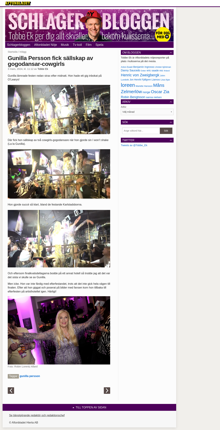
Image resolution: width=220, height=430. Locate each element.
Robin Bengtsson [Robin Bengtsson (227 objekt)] (133, 97)
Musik (65, 44)
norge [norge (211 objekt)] (146, 92)
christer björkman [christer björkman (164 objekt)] (163, 67)
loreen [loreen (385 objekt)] (128, 85)
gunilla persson (30, 376)
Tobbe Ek (42, 69)
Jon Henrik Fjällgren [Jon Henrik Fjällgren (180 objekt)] (140, 79)
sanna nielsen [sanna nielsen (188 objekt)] (154, 97)
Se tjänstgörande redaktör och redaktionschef (37, 415)
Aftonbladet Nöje (45, 44)
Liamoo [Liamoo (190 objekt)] (156, 79)
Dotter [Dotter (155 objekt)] (143, 71)
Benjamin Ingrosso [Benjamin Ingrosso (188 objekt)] (143, 67)
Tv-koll (77, 44)
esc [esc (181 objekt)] (161, 70)
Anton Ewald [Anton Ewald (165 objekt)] (127, 67)
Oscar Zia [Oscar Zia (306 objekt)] (160, 91)
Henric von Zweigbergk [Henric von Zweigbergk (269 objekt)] (140, 75)
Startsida (13, 51)
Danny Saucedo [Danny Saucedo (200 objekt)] (130, 70)
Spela (99, 44)
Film (89, 44)
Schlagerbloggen (18, 44)
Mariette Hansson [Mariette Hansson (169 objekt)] (144, 86)
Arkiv (123, 106)
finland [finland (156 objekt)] (167, 71)
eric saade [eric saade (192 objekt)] (153, 70)
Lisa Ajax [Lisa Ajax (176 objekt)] (165, 79)
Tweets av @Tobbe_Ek (134, 145)
